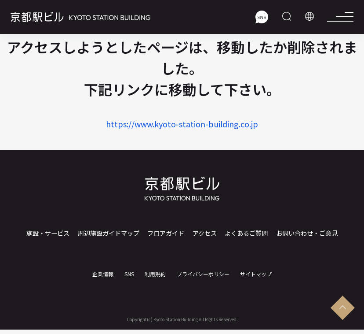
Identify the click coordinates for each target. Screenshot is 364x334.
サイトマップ (256, 269)
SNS (129, 269)
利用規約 (155, 269)
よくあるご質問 (244, 233)
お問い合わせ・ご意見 (305, 233)
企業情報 (102, 269)
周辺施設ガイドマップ (110, 233)
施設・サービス (49, 233)
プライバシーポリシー (203, 269)
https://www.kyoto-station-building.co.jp (182, 124)
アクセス (204, 233)
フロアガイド (167, 233)
